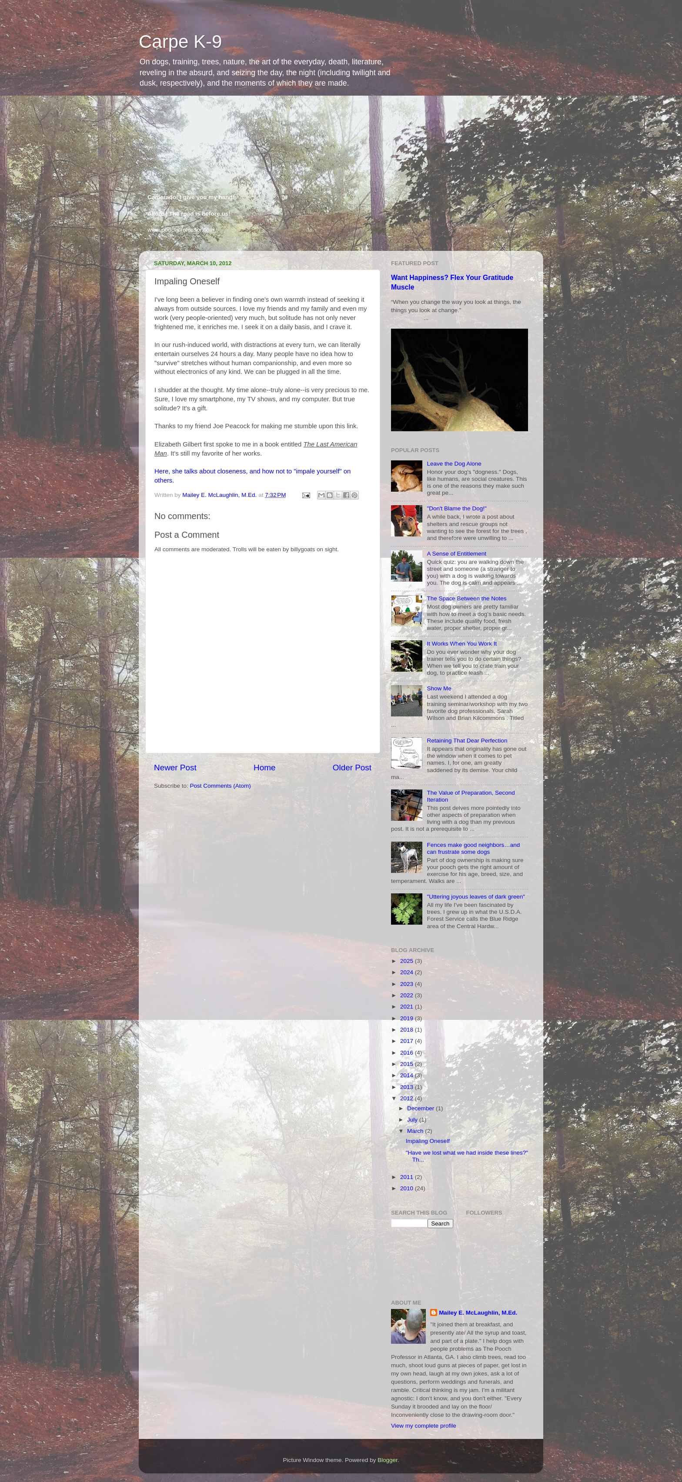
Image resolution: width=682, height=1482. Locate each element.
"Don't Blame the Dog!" (456, 508)
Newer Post (175, 767)
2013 (407, 1087)
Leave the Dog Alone (454, 463)
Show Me (439, 688)
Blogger (388, 1460)
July (413, 1119)
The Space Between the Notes (466, 598)
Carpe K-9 (180, 41)
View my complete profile (423, 1425)
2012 (407, 1098)
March (416, 1131)
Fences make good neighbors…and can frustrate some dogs (473, 848)
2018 (407, 1029)
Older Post (352, 767)
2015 (407, 1064)
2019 (407, 1018)
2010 (407, 1188)
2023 (407, 984)
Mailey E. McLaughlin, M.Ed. (478, 1312)
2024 (407, 972)
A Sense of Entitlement (456, 553)
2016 (407, 1052)
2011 (407, 1177)
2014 (407, 1075)
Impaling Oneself (428, 1141)
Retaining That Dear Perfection (467, 740)
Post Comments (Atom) (220, 786)
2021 (407, 1006)
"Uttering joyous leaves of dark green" (476, 896)
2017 (407, 1041)
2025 (407, 961)
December (421, 1108)
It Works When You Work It (462, 643)
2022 (407, 995)
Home (264, 767)
